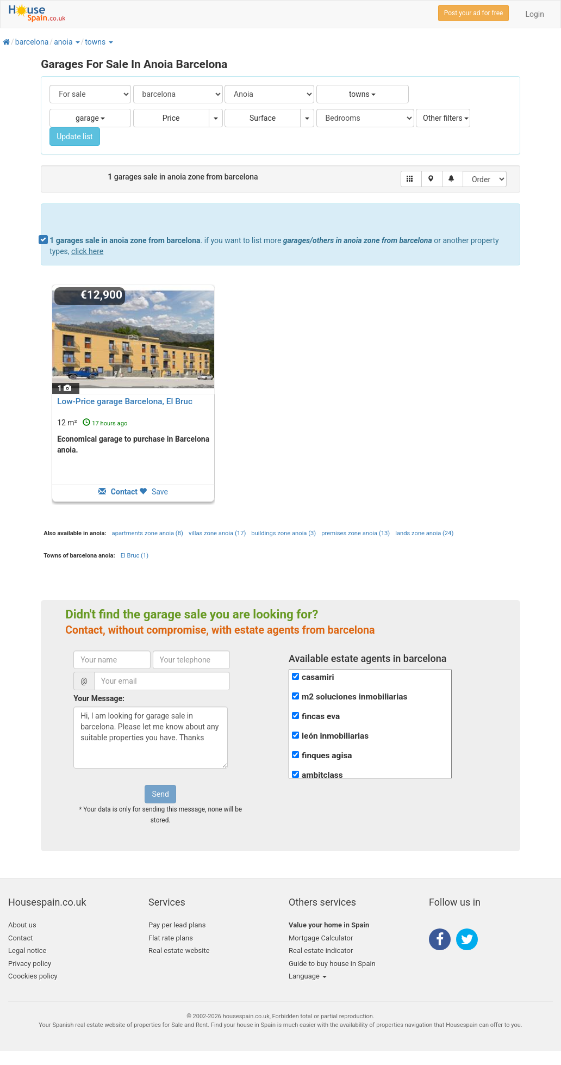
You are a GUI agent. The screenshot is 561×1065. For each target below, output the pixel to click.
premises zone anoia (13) (355, 533)
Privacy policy (29, 963)
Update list (75, 136)
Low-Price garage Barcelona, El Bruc (124, 401)
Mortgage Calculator (321, 938)
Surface (263, 118)
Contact (20, 938)
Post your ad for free (473, 13)
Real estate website (179, 950)
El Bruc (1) (134, 555)
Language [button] (308, 976)
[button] (77, 42)
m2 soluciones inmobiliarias (354, 697)
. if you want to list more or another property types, (274, 246)
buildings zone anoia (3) (283, 533)
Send (160, 794)
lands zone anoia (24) (424, 533)
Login (534, 14)
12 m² (92, 422)
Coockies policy (33, 976)
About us (22, 925)
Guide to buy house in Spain (332, 963)
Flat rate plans (170, 938)
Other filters (446, 118)
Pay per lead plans (176, 925)
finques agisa (327, 755)
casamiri (318, 677)
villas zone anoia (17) (217, 533)
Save (153, 491)
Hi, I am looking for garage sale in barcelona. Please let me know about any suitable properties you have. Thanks (150, 738)
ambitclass (322, 775)
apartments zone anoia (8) (147, 533)
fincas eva (321, 716)
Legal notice (27, 950)
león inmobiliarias (335, 736)
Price (171, 118)
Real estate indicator (321, 950)
